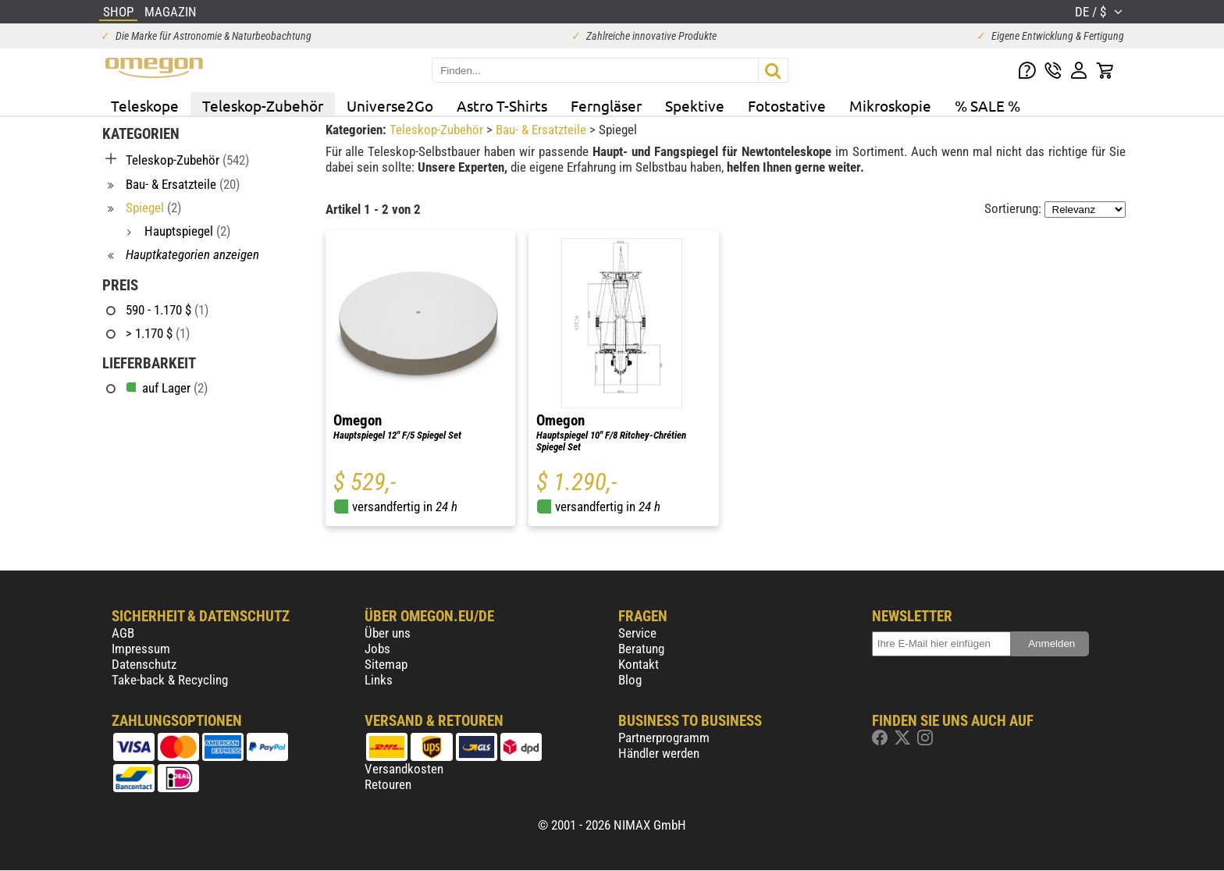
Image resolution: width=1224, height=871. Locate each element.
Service (637, 633)
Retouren (388, 784)
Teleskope (145, 105)
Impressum (141, 648)
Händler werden (658, 753)
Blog (630, 680)
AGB (123, 633)
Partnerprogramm (664, 737)
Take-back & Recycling (170, 680)
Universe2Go (390, 105)
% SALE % (987, 105)
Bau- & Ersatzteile (542, 129)
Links (379, 680)
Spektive (694, 105)
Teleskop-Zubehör (262, 105)
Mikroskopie (890, 105)
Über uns (388, 633)
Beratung (641, 648)
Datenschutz (144, 664)
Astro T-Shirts (502, 105)
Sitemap (386, 664)
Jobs (377, 648)
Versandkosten (404, 769)
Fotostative (787, 105)
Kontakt (638, 664)
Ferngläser (606, 105)
